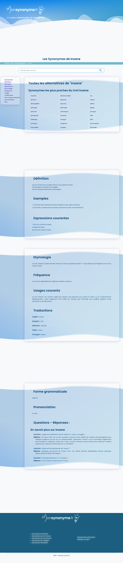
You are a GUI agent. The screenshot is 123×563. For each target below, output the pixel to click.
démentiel (34, 115)
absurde (63, 100)
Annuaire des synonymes (86, 537)
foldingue (34, 119)
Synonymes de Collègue (40, 540)
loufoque (34, 123)
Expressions (9, 86)
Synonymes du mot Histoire (41, 538)
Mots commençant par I (18, 63)
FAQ (6, 102)
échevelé (93, 127)
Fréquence (8, 91)
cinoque (93, 112)
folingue (63, 119)
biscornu (63, 104)
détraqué (63, 108)
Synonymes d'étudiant (40, 543)
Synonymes (9, 80)
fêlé (91, 115)
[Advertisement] (61, 42)
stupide (63, 127)
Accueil (6, 63)
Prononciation (9, 100)
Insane (29, 63)
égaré (92, 108)
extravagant (94, 123)
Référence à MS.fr (83, 539)
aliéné (92, 104)
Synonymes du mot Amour (41, 536)
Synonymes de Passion (40, 534)
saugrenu (63, 123)
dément (34, 100)
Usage (7, 93)
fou (91, 96)
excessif (63, 115)
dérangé (34, 108)
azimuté (34, 112)
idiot (91, 119)
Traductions (9, 95)
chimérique (64, 112)
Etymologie (8, 89)
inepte (92, 100)
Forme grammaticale (12, 97)
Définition (8, 82)
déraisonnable (65, 96)
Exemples (8, 84)
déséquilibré (35, 104)
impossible (34, 127)
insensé (33, 96)
